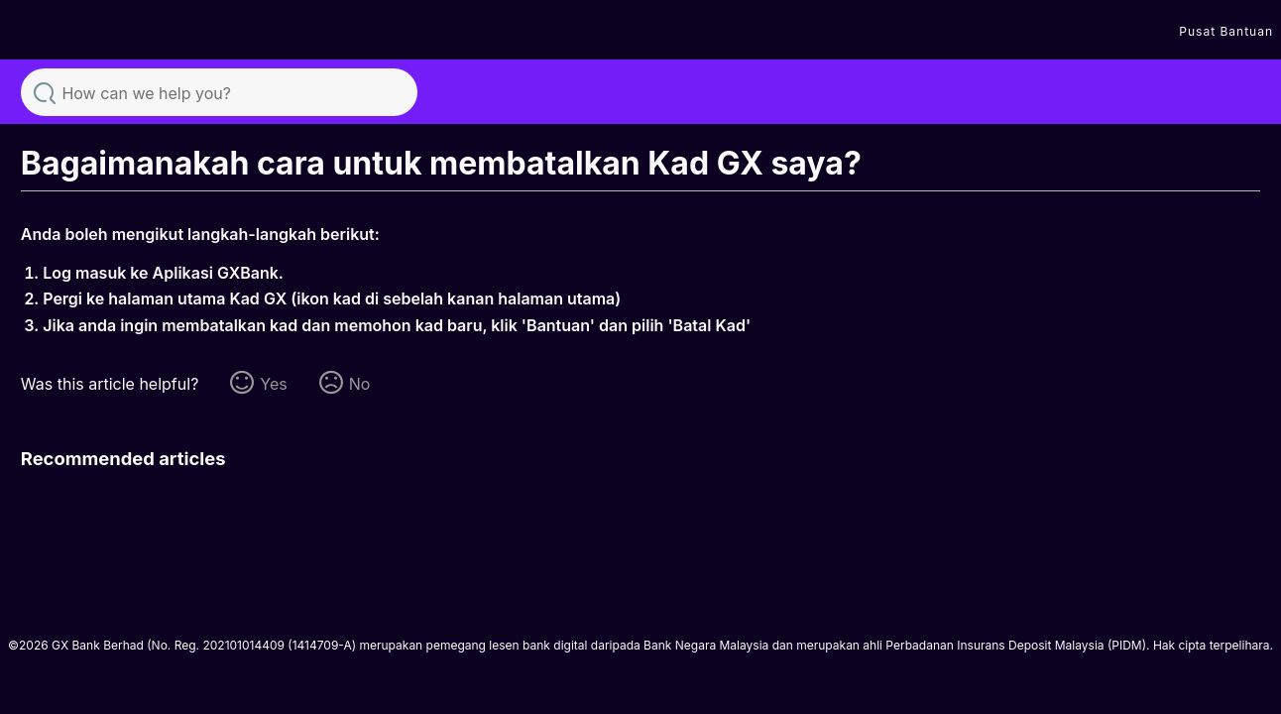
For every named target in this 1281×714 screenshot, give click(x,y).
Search (44, 91)
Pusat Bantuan (1226, 31)
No (360, 384)
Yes (273, 384)
